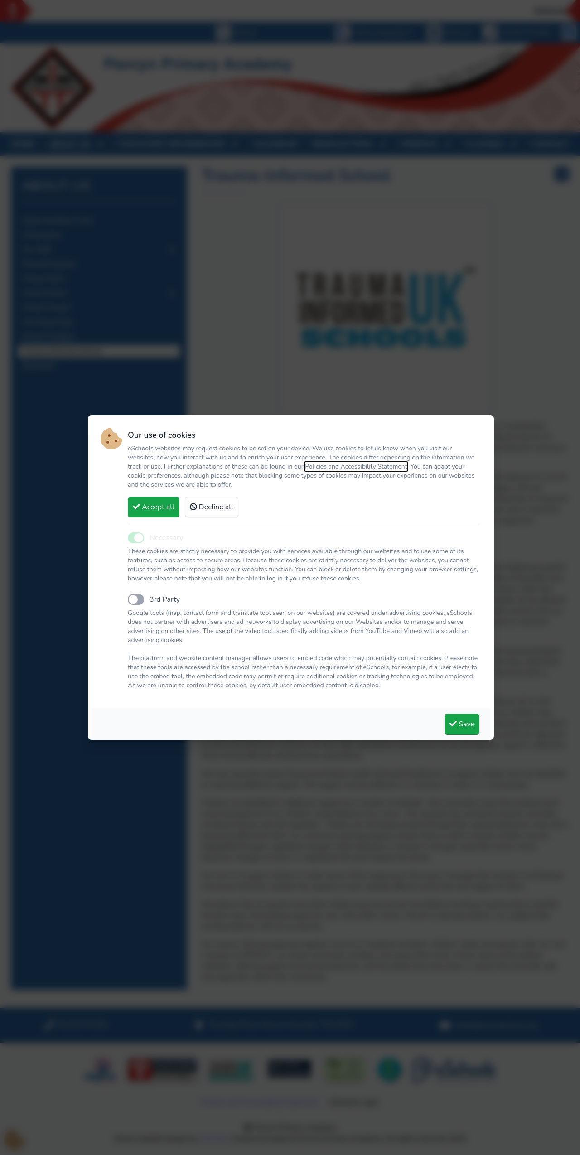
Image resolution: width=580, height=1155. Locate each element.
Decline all (211, 507)
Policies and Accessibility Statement (356, 466)
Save (462, 724)
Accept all (153, 507)
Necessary (166, 538)
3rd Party (165, 599)
